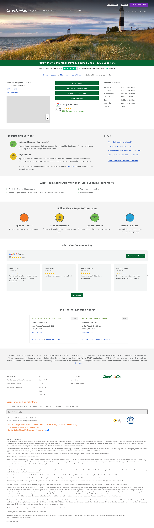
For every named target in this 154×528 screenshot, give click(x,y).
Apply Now (34, 11)
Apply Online (77, 83)
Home (45, 75)
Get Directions (37, 339)
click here (70, 166)
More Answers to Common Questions (123, 161)
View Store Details (53, 339)
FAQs (80, 11)
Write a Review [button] (77, 98)
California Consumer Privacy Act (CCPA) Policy (112, 485)
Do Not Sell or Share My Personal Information (28, 430)
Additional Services (14, 387)
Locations (74, 380)
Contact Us (43, 380)
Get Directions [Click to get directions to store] (12, 92)
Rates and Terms (77, 383)
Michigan (64, 75)
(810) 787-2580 (37, 332)
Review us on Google (136, 256)
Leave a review (80, 111)
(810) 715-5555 (87, 332)
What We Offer (49, 11)
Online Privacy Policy (48, 425)
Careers (42, 395)
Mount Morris (76, 75)
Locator (54, 75)
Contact (124, 5)
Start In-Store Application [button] (77, 88)
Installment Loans (14, 383)
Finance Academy (67, 11)
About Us (42, 387)
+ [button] (47, 115)
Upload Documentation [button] (77, 93)
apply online (77, 363)
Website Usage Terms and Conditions (23, 425)
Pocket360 (138, 4)
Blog (40, 391)
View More (77, 295)
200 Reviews (67, 111)
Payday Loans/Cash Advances (19, 380)
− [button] (47, 118)
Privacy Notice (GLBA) (68, 425)
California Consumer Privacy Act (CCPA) (24, 427)
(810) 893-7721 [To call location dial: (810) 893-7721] (12, 89)
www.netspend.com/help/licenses (20, 518)
